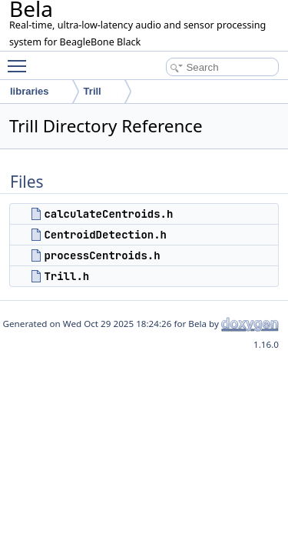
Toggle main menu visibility (21, 59)
